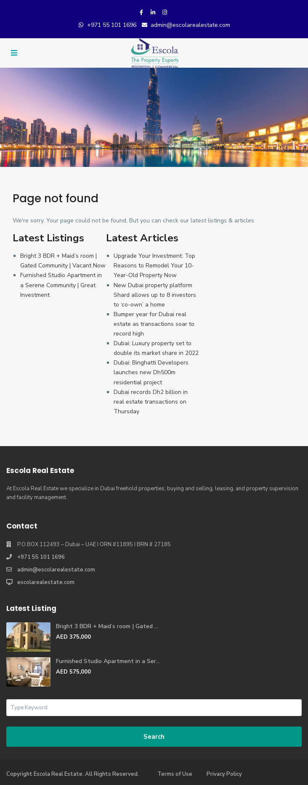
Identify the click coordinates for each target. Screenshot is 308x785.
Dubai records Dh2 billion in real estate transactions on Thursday (151, 401)
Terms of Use (174, 774)
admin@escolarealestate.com (190, 25)
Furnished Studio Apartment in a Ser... (108, 661)
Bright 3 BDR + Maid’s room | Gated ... (107, 626)
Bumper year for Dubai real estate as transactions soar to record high (154, 324)
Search (154, 736)
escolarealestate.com (45, 582)
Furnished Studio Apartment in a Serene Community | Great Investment (61, 285)
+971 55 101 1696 (111, 25)
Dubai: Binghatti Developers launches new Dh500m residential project (151, 372)
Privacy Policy (224, 774)
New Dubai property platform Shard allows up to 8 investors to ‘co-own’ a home (155, 295)
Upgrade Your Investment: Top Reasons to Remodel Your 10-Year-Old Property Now (154, 265)
